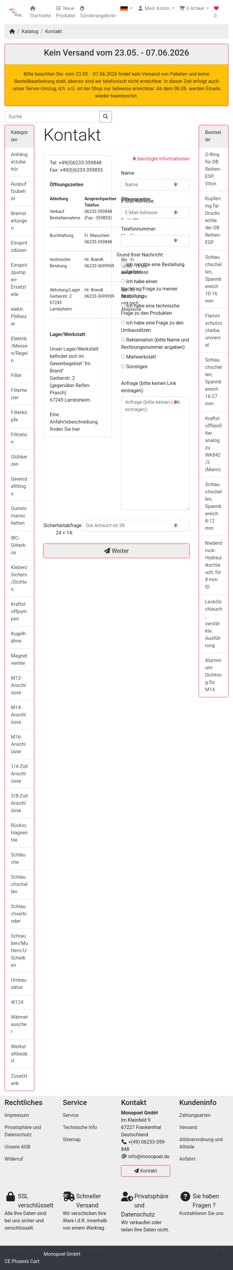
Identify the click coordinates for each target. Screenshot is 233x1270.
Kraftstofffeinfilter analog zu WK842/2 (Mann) (213, 444)
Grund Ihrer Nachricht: (140, 255)
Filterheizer (19, 393)
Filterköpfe (19, 416)
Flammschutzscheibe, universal (213, 330)
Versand (188, 1127)
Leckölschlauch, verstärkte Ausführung (213, 623)
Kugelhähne (18, 637)
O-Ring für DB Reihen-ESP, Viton (213, 169)
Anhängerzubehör (19, 162)
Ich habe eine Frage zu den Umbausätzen (152, 326)
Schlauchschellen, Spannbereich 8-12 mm (213, 506)
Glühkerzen (19, 460)
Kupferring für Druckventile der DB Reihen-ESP (213, 220)
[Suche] (52, 116)
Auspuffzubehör (18, 191)
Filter (16, 375)
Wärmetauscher (19, 1024)
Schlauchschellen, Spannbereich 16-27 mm (213, 382)
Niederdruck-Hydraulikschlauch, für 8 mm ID (213, 565)
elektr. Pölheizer (19, 316)
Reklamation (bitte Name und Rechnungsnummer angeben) (155, 343)
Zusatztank (19, 1079)
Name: (128, 173)
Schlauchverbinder (19, 914)
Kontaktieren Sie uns (201, 1213)
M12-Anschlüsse (18, 685)
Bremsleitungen (19, 221)
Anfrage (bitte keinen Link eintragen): (148, 386)
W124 (17, 1002)
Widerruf (14, 1159)
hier (76, 429)
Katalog (30, 31)
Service (71, 1115)
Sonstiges (134, 366)
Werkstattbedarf (19, 1054)
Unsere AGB (17, 1147)
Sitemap (72, 1139)
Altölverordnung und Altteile (201, 1143)
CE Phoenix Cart (22, 1261)
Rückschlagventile (19, 832)
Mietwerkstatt (138, 357)
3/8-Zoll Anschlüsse (19, 803)
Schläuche (18, 858)
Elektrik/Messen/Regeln (19, 349)
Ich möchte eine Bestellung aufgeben (152, 268)
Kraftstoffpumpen (19, 611)
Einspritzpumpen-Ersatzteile (19, 279)
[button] (126, 8)
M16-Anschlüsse (18, 744)
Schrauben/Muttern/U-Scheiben (19, 950)
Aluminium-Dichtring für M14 (213, 674)
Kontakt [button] (145, 1171)
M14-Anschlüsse (18, 715)
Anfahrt (187, 1159)
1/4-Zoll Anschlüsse (19, 774)
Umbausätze (18, 983)
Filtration (19, 438)
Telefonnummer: (139, 229)
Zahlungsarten (195, 1115)
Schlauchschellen (19, 884)
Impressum (17, 1115)
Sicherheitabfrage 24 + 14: (60, 529)
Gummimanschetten (19, 516)
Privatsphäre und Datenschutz (23, 1131)
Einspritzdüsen (19, 246)
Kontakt (53, 31)
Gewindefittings (19, 486)
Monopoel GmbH (62, 1254)
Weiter (116, 550)
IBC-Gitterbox (18, 545)
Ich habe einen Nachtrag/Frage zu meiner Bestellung (149, 289)
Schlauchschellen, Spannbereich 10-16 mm (213, 279)
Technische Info (80, 1127)
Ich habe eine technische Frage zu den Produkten (150, 309)
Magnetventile (19, 659)
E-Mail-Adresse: (137, 201)
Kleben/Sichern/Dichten (19, 578)
